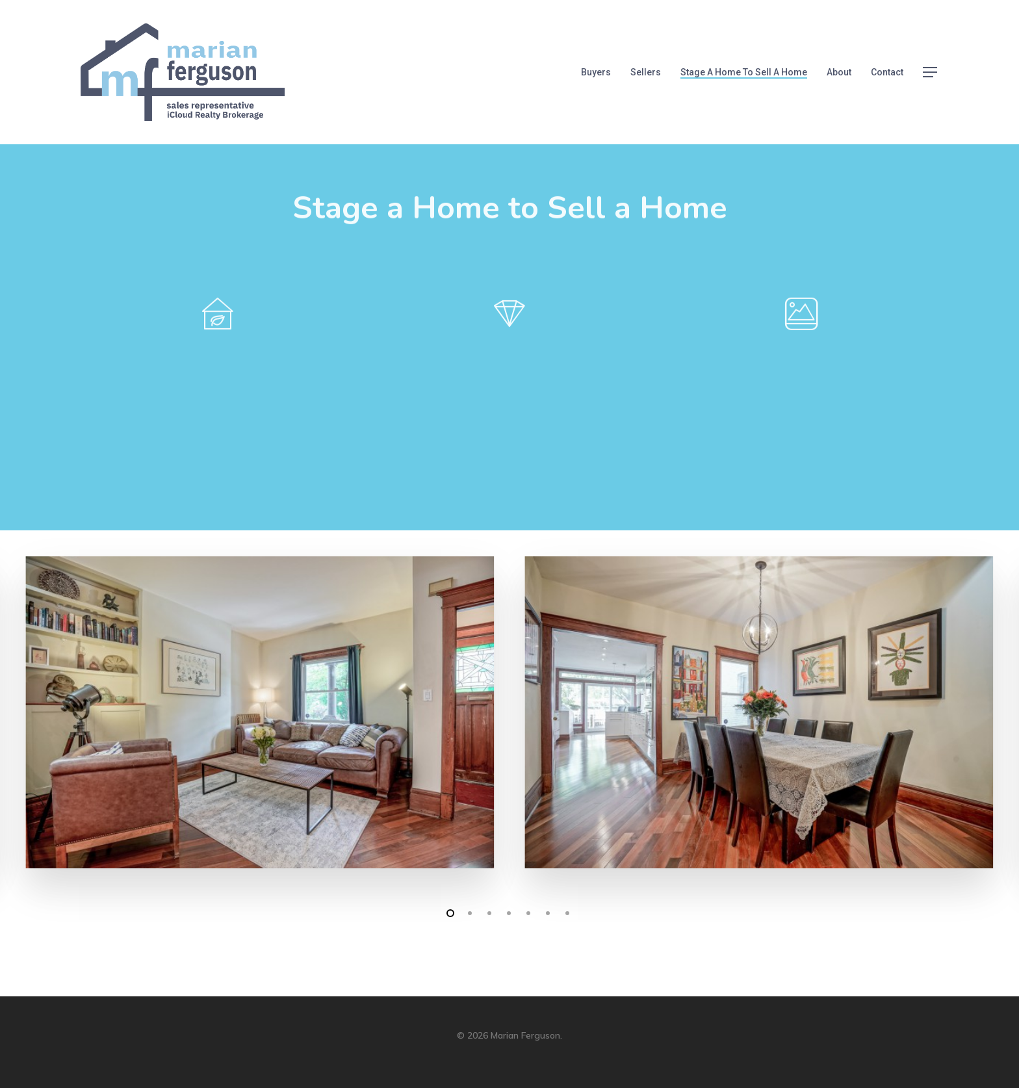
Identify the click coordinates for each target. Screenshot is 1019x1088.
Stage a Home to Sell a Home (743, 72)
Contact (887, 72)
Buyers (596, 72)
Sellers (645, 72)
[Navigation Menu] (930, 72)
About (839, 72)
